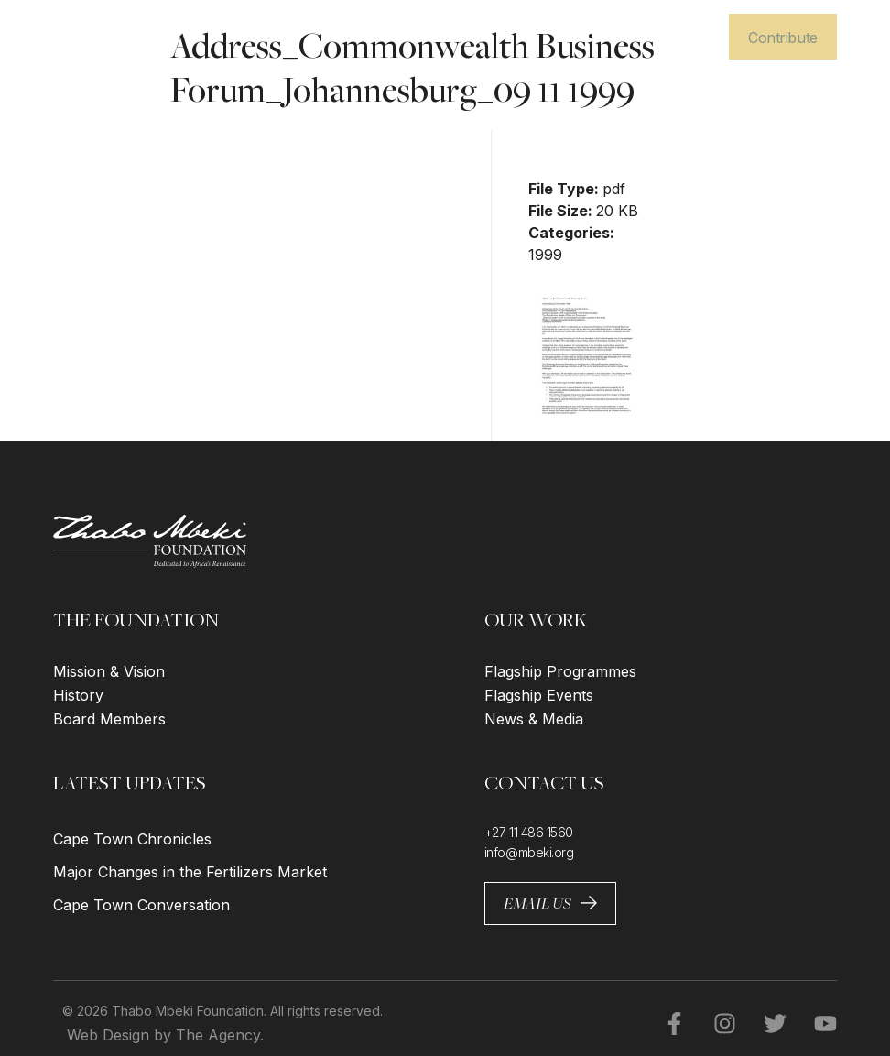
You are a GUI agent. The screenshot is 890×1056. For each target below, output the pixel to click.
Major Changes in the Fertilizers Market (190, 872)
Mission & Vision (109, 671)
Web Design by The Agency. (165, 1035)
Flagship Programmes (560, 671)
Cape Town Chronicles (132, 839)
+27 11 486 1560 (528, 832)
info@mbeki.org (529, 852)
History (78, 695)
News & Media (533, 719)
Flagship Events (538, 695)
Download (580, 144)
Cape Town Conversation (141, 905)
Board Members (109, 719)
